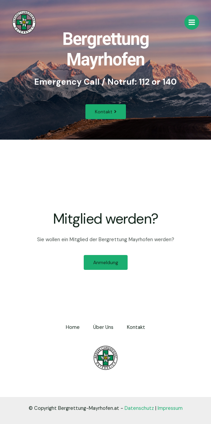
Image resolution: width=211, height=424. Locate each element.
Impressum (170, 408)
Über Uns (103, 327)
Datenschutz (139, 408)
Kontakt (136, 327)
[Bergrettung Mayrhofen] (24, 22)
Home (73, 327)
